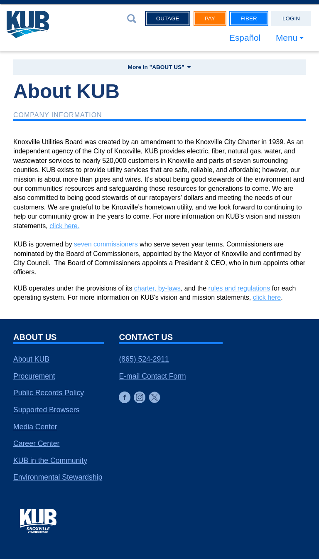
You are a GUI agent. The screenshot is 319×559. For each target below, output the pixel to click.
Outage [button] (167, 18)
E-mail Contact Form (152, 376)
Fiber (248, 18)
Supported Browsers (46, 410)
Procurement (34, 376)
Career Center (36, 443)
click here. (64, 225)
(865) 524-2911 (144, 359)
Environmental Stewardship (57, 477)
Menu (286, 37)
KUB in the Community (50, 460)
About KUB (31, 359)
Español (244, 37)
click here (267, 297)
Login (291, 18)
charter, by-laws (157, 288)
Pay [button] (210, 18)
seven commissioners (106, 244)
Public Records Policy (48, 393)
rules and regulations (239, 288)
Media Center (35, 427)
